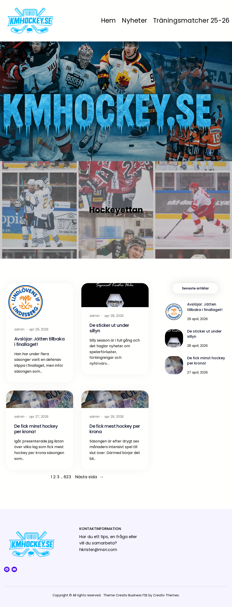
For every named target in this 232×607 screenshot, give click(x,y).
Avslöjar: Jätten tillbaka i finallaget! (39, 341)
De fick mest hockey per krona (114, 428)
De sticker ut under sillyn (109, 328)
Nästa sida (89, 477)
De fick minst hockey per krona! (36, 428)
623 (67, 477)
